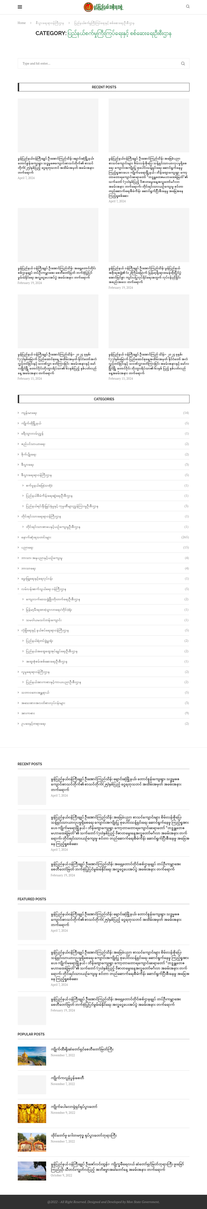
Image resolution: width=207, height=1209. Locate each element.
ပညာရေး (105, 547)
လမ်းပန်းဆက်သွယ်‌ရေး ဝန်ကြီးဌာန (105, 588)
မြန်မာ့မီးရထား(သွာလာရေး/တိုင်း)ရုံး (107, 609)
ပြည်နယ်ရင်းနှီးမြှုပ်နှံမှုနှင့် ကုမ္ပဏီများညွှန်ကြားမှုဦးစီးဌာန (107, 506)
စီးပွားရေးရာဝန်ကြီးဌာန (50, 23)
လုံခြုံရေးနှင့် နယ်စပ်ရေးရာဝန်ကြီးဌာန (105, 630)
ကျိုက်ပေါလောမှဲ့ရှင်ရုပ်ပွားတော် (74, 1106)
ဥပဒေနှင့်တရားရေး (105, 723)
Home (22, 23)
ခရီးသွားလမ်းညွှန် (105, 433)
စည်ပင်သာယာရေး (105, 443)
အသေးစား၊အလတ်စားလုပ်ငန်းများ (105, 702)
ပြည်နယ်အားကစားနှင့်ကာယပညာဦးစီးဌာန (107, 682)
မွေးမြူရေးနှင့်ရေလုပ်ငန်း (105, 578)
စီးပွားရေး (105, 464)
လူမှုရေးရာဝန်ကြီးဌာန (105, 671)
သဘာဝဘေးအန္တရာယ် (105, 692)
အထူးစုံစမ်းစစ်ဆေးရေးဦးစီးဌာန (107, 661)
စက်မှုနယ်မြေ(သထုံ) (107, 485)
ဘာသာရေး (105, 568)
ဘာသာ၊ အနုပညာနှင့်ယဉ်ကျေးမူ (105, 557)
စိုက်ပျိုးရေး (105, 454)
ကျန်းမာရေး (105, 412)
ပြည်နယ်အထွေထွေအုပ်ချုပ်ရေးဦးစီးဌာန (107, 651)
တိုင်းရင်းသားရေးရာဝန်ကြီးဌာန (105, 516)
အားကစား (105, 713)
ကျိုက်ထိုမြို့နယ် (105, 423)
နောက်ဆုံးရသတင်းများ (105, 537)
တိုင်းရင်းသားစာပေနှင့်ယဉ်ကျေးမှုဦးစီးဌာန (107, 526)
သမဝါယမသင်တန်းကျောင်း (107, 620)
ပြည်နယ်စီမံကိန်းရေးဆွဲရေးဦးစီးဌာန (107, 495)
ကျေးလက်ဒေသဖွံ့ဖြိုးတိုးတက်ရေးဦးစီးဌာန (107, 599)
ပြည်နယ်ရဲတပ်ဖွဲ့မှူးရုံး (107, 640)
